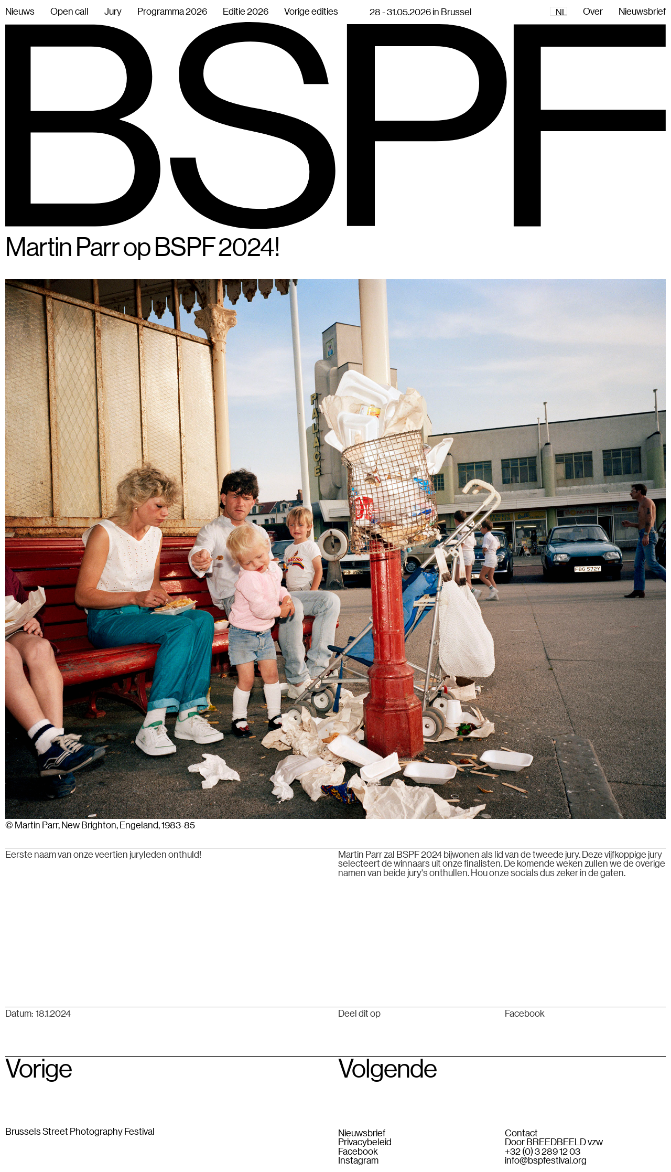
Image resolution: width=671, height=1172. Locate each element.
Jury (113, 11)
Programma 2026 (172, 11)
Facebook (525, 1013)
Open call (69, 11)
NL (561, 12)
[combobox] (558, 11)
